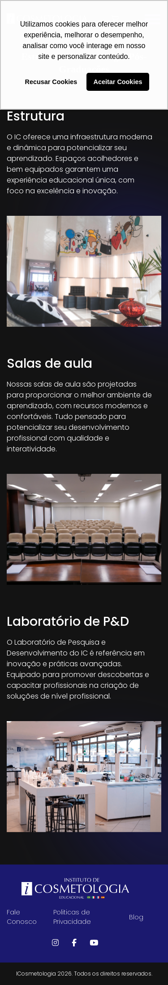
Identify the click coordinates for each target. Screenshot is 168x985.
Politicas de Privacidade (72, 917)
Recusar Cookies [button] (51, 81)
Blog (136, 917)
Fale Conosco (22, 917)
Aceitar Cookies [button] (118, 81)
